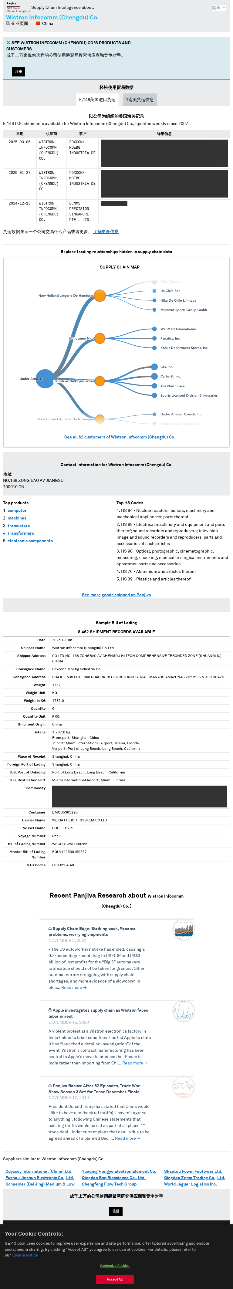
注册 (18, 71)
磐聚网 (18, 7)
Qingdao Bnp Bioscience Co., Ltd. (114, 1178)
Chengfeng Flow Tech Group (109, 1184)
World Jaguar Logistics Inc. (190, 1184)
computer (17, 511)
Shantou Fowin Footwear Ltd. (193, 1171)
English (96, 1235)
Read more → (74, 988)
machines (17, 518)
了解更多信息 (106, 232)
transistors (19, 526)
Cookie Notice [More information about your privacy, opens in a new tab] (25, 1282)
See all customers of (119, 437)
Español (119, 1235)
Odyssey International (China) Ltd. (39, 1171)
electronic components (30, 541)
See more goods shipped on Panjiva (116, 595)
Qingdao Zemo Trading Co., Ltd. (194, 1178)
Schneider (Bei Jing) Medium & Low (40, 1184)
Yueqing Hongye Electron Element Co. (119, 1171)
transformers (21, 533)
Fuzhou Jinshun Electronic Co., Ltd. (39, 1178)
